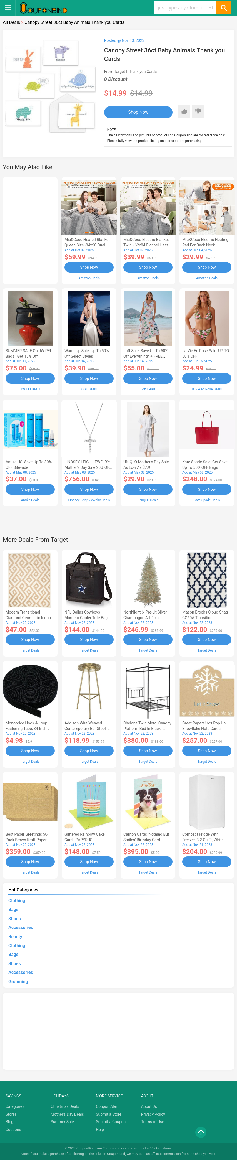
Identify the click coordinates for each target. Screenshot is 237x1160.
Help (100, 1129)
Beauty (15, 936)
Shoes (14, 918)
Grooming (18, 981)
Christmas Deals (65, 1106)
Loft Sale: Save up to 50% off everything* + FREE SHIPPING (145, 356)
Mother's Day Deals (67, 1114)
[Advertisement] (30, 230)
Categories (15, 1106)
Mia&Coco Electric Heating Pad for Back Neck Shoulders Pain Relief (205, 245)
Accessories (20, 927)
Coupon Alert (107, 1106)
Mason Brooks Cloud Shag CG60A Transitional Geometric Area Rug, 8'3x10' (206, 617)
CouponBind (116, 1154)
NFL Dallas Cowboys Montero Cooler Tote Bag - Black (87, 617)
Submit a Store (108, 1114)
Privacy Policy (153, 1114)
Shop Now (138, 112)
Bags (13, 909)
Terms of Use (152, 1122)
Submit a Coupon (111, 1122)
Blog (9, 1122)
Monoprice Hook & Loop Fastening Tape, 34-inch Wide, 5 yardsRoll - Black (27, 728)
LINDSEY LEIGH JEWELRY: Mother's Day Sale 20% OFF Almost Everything (87, 467)
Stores (11, 1114)
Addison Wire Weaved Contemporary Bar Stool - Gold (86, 728)
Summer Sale (62, 1122)
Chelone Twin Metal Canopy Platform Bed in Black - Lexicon (147, 728)
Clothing (16, 900)
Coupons (13, 1129)
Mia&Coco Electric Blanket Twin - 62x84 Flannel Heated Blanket (147, 245)
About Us (149, 1106)
